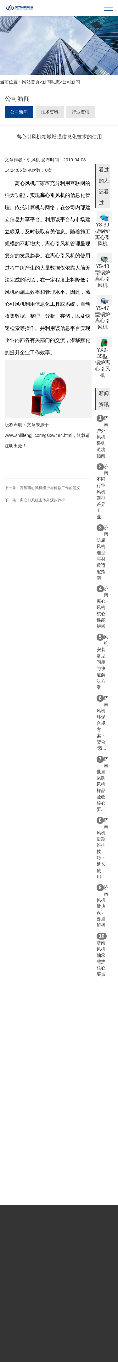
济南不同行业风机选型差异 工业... (102, 491)
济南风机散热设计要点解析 (102, 906)
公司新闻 (71, 81)
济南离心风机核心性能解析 (102, 607)
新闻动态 (51, 81)
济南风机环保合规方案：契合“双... (102, 723)
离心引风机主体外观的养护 (42, 500)
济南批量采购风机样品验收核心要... (102, 784)
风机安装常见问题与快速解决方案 (102, 662)
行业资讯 (80, 111)
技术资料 (50, 111)
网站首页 (31, 81)
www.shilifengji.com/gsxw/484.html (38, 435)
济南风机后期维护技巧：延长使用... (102, 848)
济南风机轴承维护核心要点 (102, 955)
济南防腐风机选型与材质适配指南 (102, 552)
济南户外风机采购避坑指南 (102, 436)
